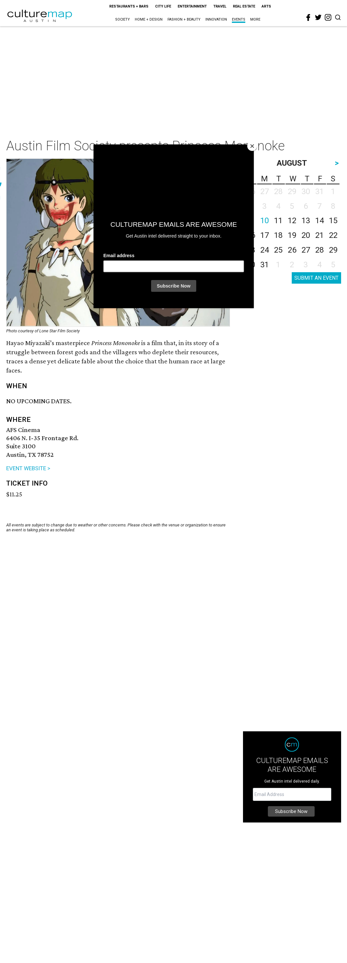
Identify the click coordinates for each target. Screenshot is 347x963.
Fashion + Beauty (183, 19)
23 (251, 250)
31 (264, 264)
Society (122, 19)
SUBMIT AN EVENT (316, 278)
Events (238, 19)
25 (278, 250)
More (255, 19)
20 (306, 235)
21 (319, 235)
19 (292, 235)
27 (306, 250)
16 (251, 235)
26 (292, 250)
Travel (219, 6)
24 (264, 250)
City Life (163, 6)
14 (319, 220)
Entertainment (192, 6)
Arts (266, 6)
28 (319, 250)
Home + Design (149, 19)
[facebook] (308, 17)
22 (333, 235)
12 (292, 220)
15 (333, 220)
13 (306, 220)
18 (278, 235)
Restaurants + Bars (128, 6)
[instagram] (328, 17)
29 (333, 250)
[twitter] (318, 17)
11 (278, 220)
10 (264, 220)
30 (251, 264)
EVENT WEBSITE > (28, 468)
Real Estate (244, 6)
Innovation (216, 19)
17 (264, 235)
